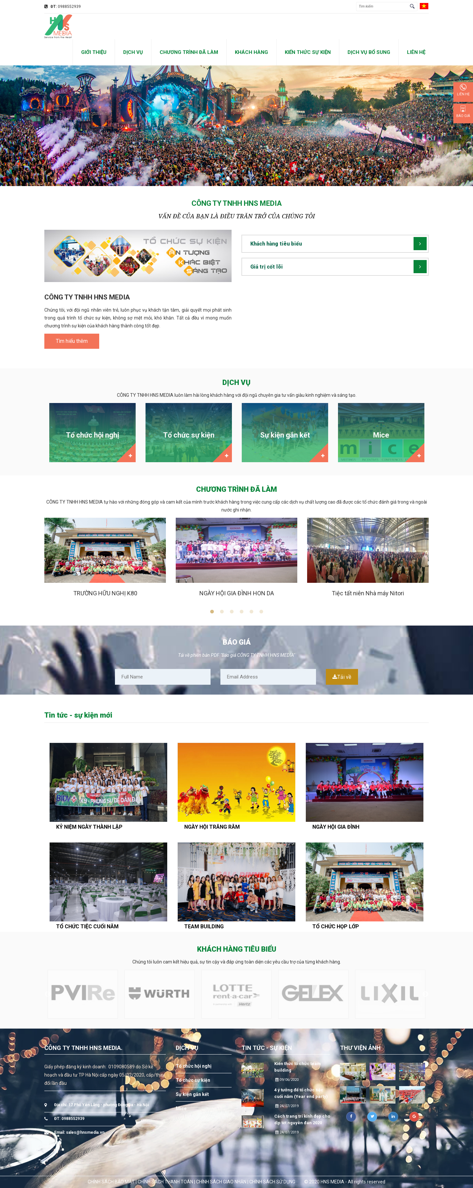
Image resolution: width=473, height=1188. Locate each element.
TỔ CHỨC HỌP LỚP (335, 926)
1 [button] (212, 611)
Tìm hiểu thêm (72, 341)
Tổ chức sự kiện (193, 1080)
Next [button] (430, 563)
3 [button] (231, 611)
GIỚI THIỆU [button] (93, 52)
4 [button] (241, 611)
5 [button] (251, 611)
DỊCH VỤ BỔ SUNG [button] (369, 52)
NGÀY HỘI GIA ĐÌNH (335, 827)
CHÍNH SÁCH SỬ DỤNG (272, 1181)
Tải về (341, 677)
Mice (181, 1108)
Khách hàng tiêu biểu (276, 244)
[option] (92, 434)
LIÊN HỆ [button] (416, 52)
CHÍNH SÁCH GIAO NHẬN (221, 1181)
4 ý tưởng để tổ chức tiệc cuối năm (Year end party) (301, 1093)
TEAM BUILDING (204, 926)
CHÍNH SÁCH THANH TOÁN (165, 1181)
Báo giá (463, 112)
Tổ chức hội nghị (194, 1066)
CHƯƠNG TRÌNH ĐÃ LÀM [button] (189, 52)
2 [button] (221, 611)
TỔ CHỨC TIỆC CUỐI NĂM (87, 926)
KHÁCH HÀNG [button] (251, 52)
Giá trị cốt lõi (266, 267)
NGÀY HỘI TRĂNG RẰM (212, 827)
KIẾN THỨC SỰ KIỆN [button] (308, 52)
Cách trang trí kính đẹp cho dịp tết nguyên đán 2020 (302, 1119)
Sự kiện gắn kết (192, 1094)
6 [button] (261, 611)
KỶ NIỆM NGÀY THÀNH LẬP (89, 827)
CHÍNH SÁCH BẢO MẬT (111, 1181)
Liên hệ (463, 90)
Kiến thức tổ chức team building (297, 1067)
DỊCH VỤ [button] (133, 52)
